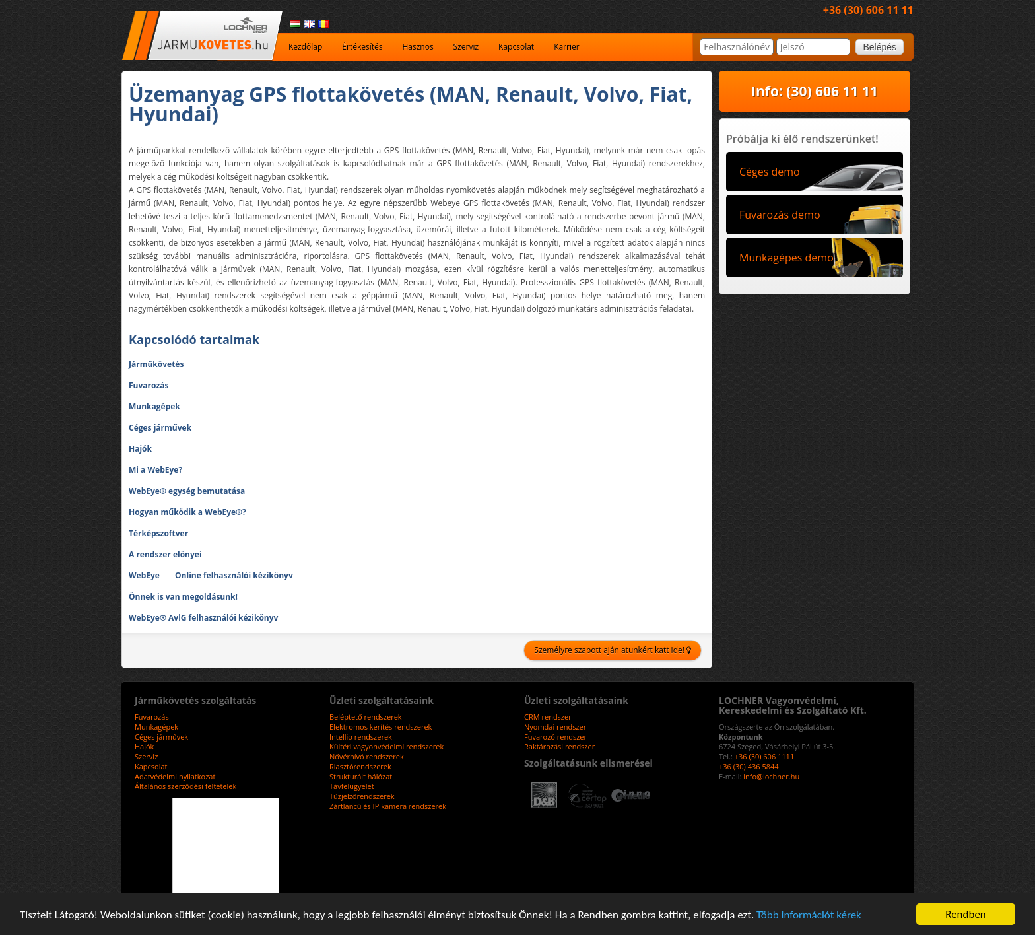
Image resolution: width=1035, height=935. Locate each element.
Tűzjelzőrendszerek (362, 796)
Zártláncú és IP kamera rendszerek (387, 806)
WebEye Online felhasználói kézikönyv (211, 575)
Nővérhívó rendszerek (366, 756)
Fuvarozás (149, 385)
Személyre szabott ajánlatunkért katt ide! (612, 650)
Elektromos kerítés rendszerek (380, 727)
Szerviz (466, 46)
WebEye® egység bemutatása (187, 491)
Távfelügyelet (351, 786)
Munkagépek (154, 406)
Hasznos (417, 46)
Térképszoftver (158, 533)
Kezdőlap (305, 46)
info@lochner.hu (771, 776)
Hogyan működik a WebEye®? (187, 512)
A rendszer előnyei (165, 554)
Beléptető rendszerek (365, 717)
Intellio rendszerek (360, 737)
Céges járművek (160, 427)
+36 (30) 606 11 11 (868, 10)
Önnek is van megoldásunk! (183, 596)
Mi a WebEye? (155, 469)
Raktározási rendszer (559, 746)
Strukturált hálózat (360, 776)
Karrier (567, 46)
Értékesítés (362, 46)
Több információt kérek (808, 915)
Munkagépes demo (786, 257)
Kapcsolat (516, 46)
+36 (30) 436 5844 (749, 766)
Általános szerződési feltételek (185, 786)
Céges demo (769, 171)
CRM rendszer (548, 717)
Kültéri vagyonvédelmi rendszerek (386, 746)
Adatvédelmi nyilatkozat (175, 776)
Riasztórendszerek (360, 766)
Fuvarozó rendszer (555, 737)
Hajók (140, 448)
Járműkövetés (156, 364)
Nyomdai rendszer (555, 727)
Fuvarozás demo (779, 214)
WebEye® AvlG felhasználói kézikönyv (203, 617)
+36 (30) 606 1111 (765, 756)
